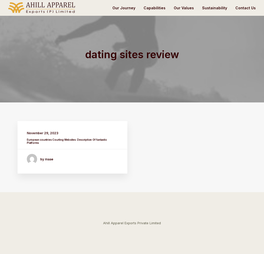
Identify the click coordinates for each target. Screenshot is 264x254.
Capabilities (155, 8)
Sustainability (214, 8)
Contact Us (245, 8)
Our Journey (123, 8)
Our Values (184, 8)
